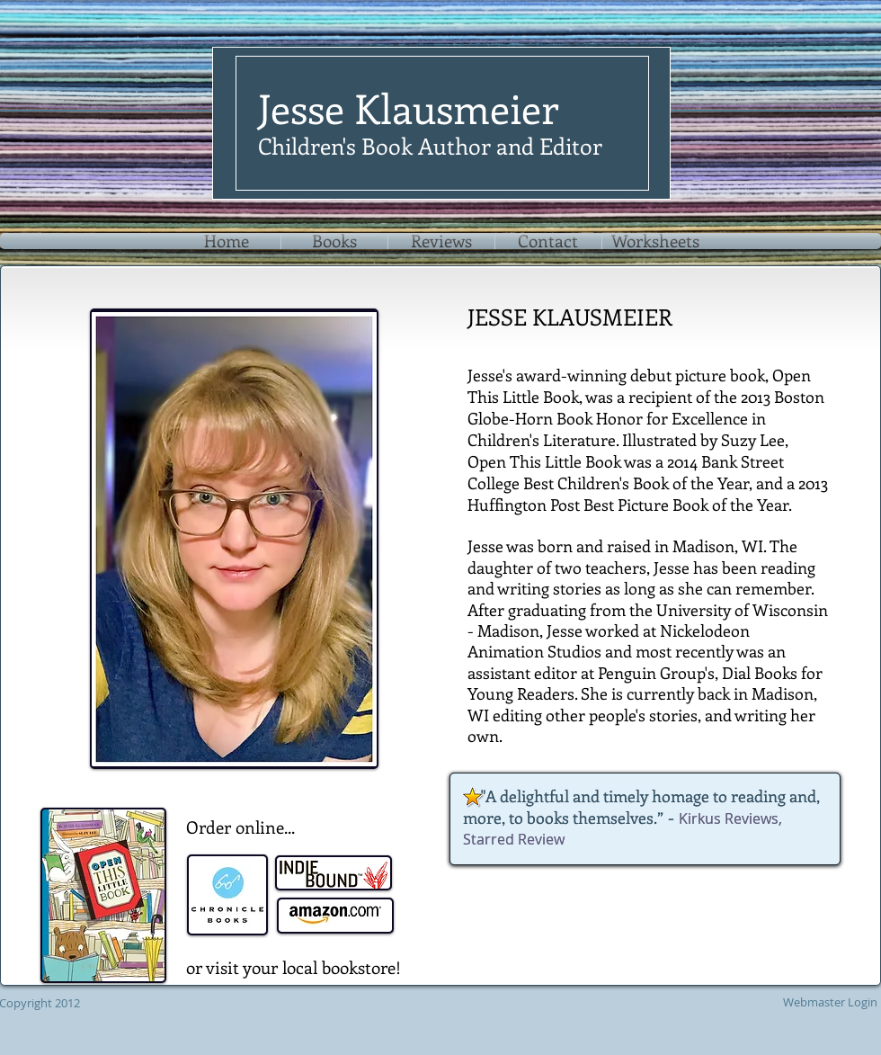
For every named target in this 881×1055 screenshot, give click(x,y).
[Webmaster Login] (829, 1002)
